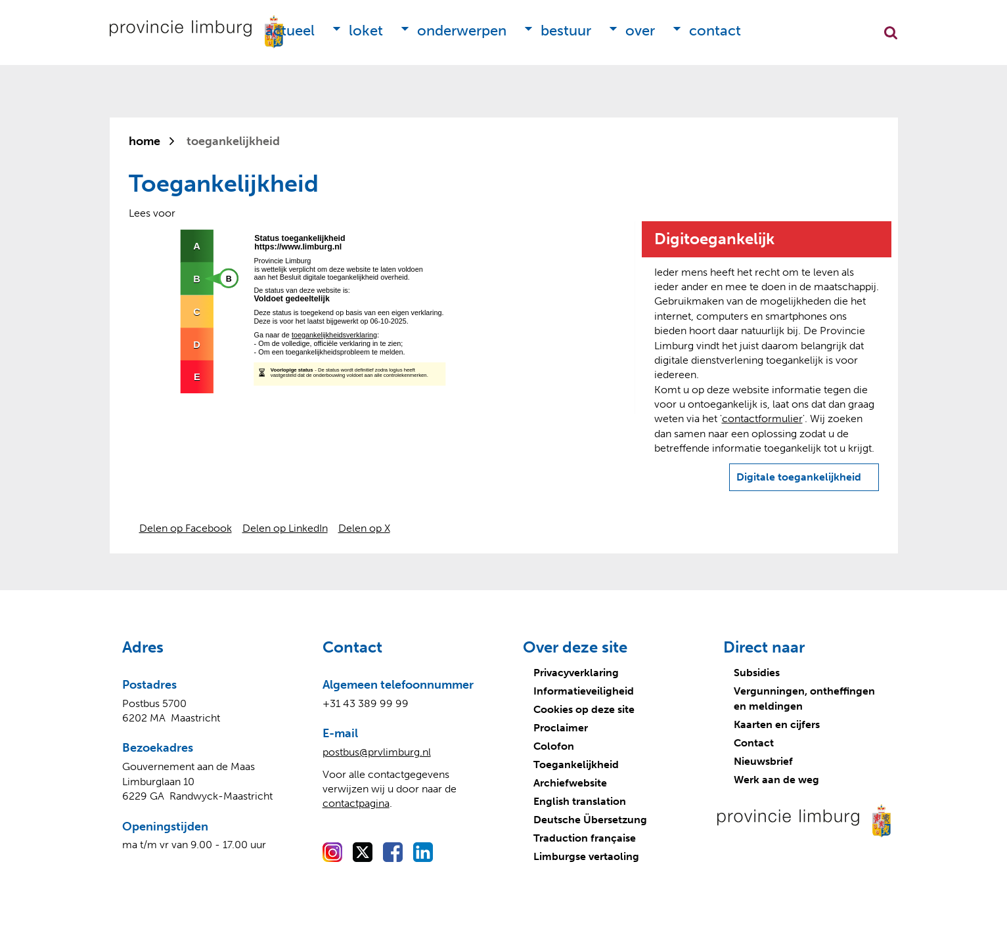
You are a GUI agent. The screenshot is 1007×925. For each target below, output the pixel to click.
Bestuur (566, 30)
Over (640, 30)
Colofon (553, 746)
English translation (579, 801)
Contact (715, 30)
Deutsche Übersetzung (590, 819)
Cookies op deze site (584, 709)
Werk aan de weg (776, 779)
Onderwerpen (461, 30)
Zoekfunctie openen (890, 32)
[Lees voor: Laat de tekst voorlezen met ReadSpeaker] (152, 213)
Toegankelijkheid (576, 764)
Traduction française (584, 838)
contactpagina (356, 803)
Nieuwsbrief (763, 761)
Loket (366, 30)
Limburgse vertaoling (586, 856)
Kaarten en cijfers (777, 724)
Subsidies (757, 672)
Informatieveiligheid (583, 691)
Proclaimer (560, 727)
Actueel (290, 30)
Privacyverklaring (576, 672)
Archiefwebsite (570, 783)
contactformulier (762, 418)
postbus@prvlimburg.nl (377, 752)
